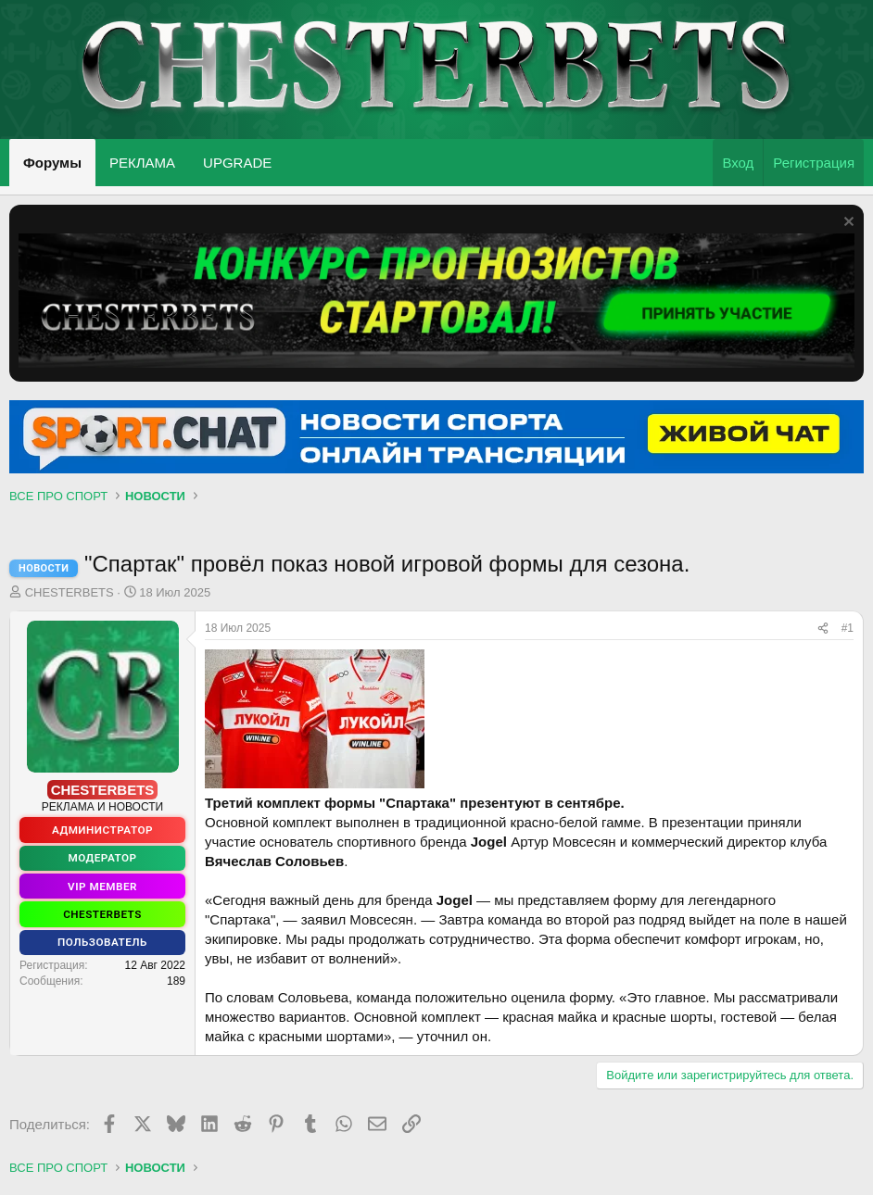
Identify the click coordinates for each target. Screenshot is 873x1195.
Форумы (52, 162)
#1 (847, 628)
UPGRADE (237, 162)
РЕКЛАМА (142, 162)
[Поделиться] (823, 628)
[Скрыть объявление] (846, 223)
